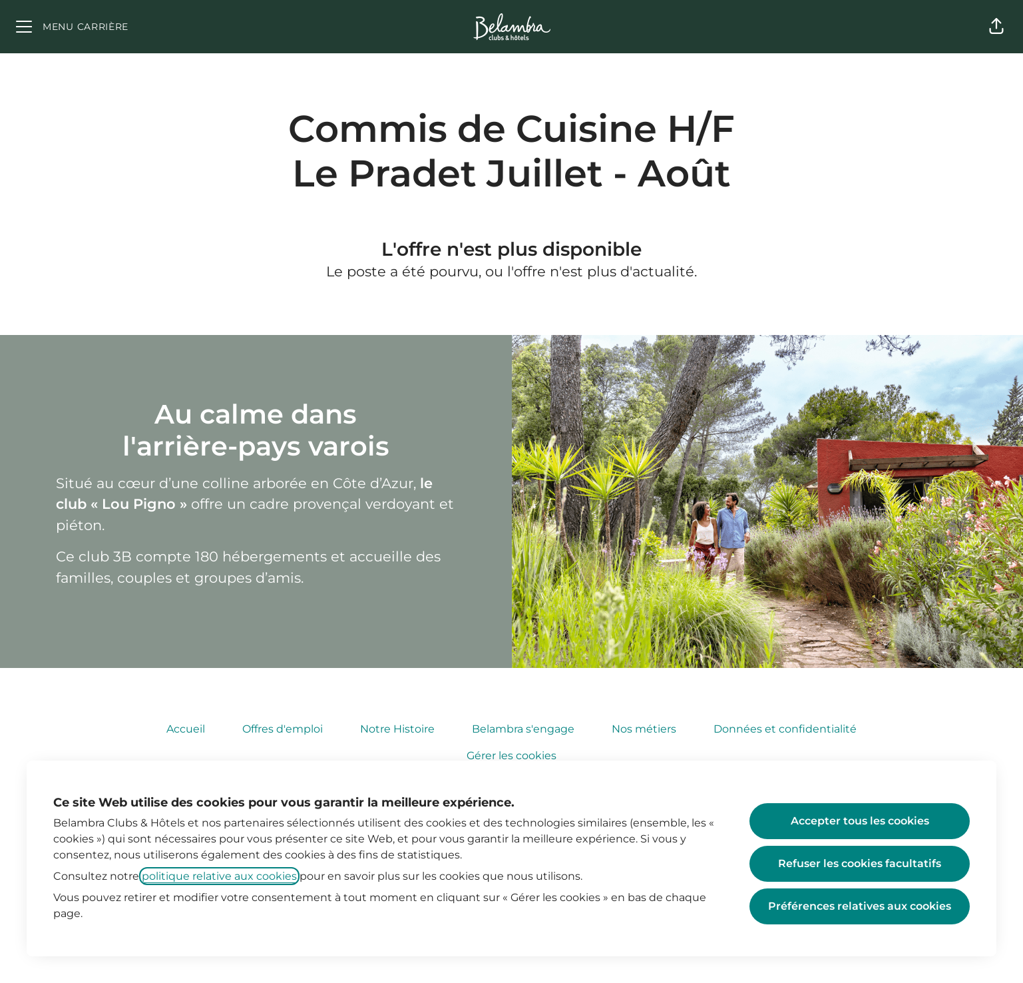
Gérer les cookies (511, 755)
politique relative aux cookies (219, 876)
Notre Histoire (397, 729)
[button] (996, 26)
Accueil (185, 729)
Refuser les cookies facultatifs (859, 863)
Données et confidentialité (785, 729)
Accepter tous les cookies (860, 821)
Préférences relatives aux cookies (859, 906)
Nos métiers (644, 729)
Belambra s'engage (523, 729)
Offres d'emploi (282, 729)
